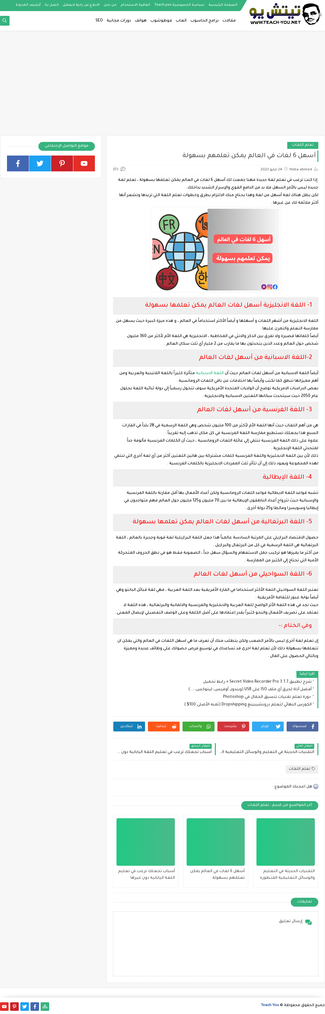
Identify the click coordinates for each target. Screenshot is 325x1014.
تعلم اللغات (303, 145)
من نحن (110, 5)
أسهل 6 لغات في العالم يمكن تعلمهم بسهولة (217, 874)
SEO (99, 21)
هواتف (141, 21)
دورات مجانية (119, 21)
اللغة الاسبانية (210, 373)
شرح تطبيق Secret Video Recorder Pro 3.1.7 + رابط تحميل (257, 682)
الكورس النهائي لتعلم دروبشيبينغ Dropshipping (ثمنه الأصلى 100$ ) (248, 705)
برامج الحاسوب (204, 21)
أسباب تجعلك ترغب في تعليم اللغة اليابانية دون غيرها (146, 874)
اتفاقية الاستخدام (135, 5)
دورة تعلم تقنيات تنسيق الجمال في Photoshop (267, 697)
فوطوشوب (161, 21)
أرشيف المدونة (28, 5)
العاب (181, 21)
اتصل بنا (52, 5)
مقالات (229, 21)
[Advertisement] (162, 86)
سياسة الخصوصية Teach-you (179, 5)
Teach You (270, 1006)
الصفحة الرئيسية (223, 5)
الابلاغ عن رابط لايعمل (81, 5)
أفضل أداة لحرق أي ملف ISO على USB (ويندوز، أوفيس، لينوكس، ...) (250, 689)
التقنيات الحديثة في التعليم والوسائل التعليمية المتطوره (287, 874)
